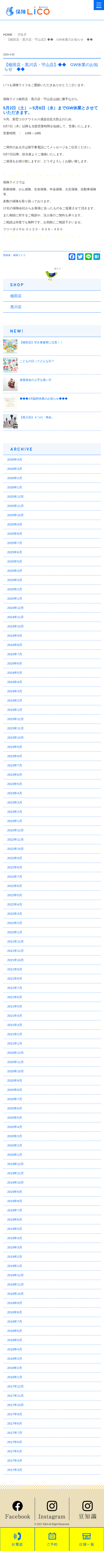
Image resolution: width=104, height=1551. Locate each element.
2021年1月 (14, 1043)
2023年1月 (14, 821)
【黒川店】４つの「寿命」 (37, 417)
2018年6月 (14, 1330)
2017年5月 (14, 1451)
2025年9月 (14, 524)
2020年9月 (14, 1080)
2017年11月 (15, 1395)
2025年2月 (14, 589)
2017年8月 (14, 1423)
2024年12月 (15, 607)
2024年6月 (14, 663)
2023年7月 (14, 765)
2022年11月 (15, 839)
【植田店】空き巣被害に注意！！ (41, 342)
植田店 (16, 296)
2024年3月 (14, 691)
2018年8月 (14, 1312)
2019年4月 (14, 1238)
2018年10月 (15, 1293)
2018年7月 (14, 1321)
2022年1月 (14, 932)
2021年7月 (14, 988)
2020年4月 (14, 1127)
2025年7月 (14, 543)
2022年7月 (14, 876)
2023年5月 (14, 784)
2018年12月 (15, 1275)
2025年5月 (14, 561)
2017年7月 (14, 1432)
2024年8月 (14, 645)
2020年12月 (15, 1052)
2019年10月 (15, 1182)
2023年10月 (15, 737)
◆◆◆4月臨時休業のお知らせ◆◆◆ (44, 398)
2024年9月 (14, 635)
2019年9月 (14, 1191)
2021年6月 (14, 997)
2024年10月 (15, 626)
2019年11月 (15, 1173)
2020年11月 (15, 1062)
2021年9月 (14, 969)
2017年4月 (14, 1460)
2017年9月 (14, 1414)
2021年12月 (15, 941)
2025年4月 (14, 570)
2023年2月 (14, 811)
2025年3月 (14, 580)
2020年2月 (14, 1145)
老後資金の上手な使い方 (35, 379)
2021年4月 (14, 1015)
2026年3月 (14, 468)
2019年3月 (14, 1247)
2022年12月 (15, 830)
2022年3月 (14, 913)
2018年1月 (14, 1377)
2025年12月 (15, 496)
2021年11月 (15, 950)
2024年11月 (15, 617)
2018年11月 (15, 1284)
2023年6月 (14, 774)
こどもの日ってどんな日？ (37, 361)
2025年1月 (14, 598)
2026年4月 (14, 459)
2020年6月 (14, 1108)
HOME (7, 34)
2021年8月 (14, 978)
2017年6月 (14, 1442)
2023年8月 (14, 756)
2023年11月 (15, 728)
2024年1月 (14, 709)
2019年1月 (14, 1266)
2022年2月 (14, 923)
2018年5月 (14, 1340)
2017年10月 (15, 1405)
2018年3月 (14, 1358)
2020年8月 (14, 1089)
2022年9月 (14, 858)
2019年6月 (14, 1219)
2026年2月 (14, 478)
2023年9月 (14, 747)
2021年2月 (14, 1034)
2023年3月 (14, 802)
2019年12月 (15, 1164)
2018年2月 (14, 1368)
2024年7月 (14, 654)
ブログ (21, 34)
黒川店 (16, 307)
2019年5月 (14, 1229)
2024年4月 (14, 682)
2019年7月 (14, 1210)
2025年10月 (15, 515)
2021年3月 (14, 1025)
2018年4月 (14, 1349)
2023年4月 (14, 793)
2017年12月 (15, 1386)
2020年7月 (14, 1099)
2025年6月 (14, 552)
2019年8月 (14, 1201)
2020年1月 (14, 1154)
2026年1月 (14, 487)
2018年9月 (14, 1303)
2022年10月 (15, 848)
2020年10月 (15, 1071)
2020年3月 (14, 1136)
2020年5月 (14, 1117)
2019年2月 (14, 1256)
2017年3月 (14, 1469)
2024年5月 (14, 672)
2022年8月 (14, 867)
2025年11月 (15, 506)
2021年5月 (14, 1006)
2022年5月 (14, 895)
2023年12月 (15, 719)
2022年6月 (14, 886)
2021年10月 (15, 960)
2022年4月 (14, 904)
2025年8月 (14, 533)
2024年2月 (14, 700)
